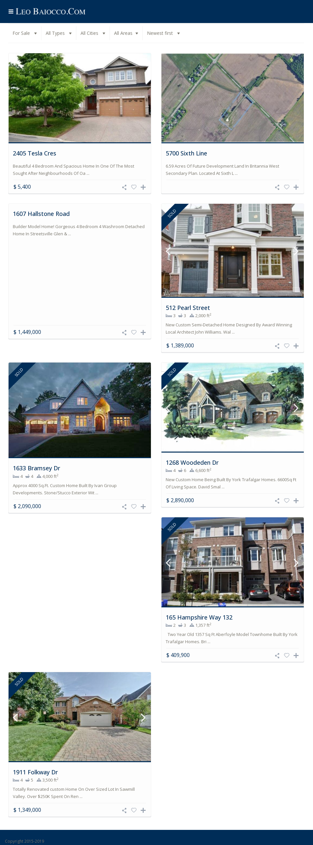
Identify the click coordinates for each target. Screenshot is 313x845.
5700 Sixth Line (186, 153)
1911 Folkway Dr (35, 773)
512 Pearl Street (188, 308)
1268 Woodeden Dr (192, 463)
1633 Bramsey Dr (36, 469)
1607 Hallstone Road (41, 214)
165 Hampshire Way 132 (199, 618)
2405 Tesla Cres (34, 153)
